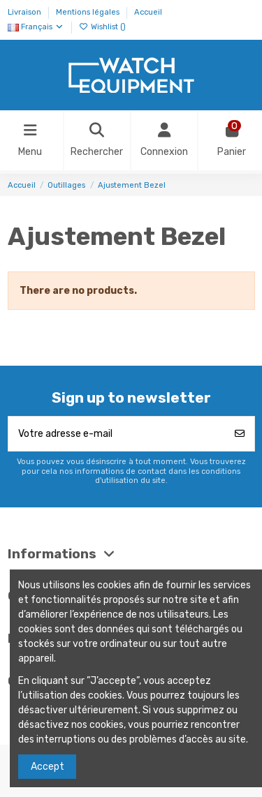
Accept (47, 767)
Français (36, 26)
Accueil (148, 12)
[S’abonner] (239, 434)
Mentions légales (89, 12)
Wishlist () (102, 26)
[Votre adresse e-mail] (117, 434)
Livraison (25, 12)
